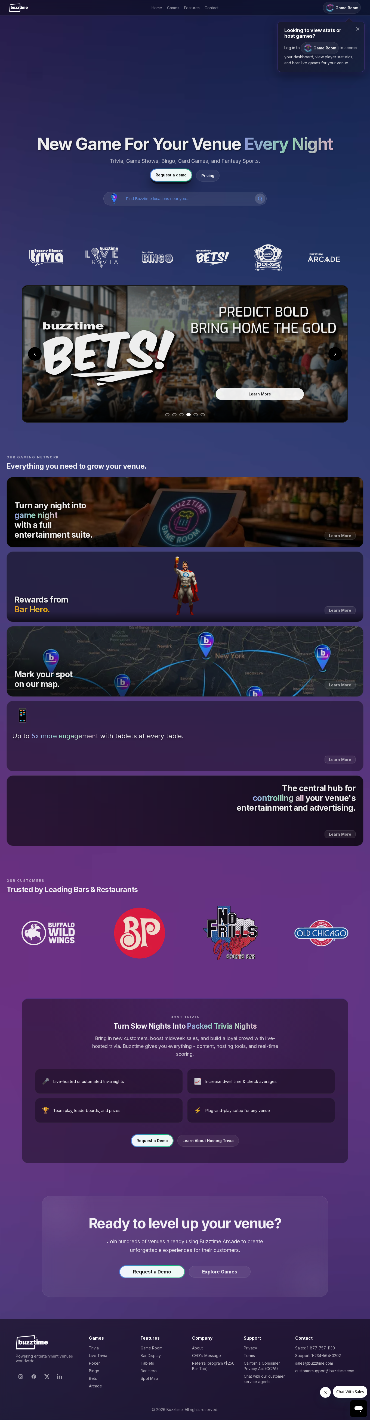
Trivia (94, 1348)
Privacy (250, 1348)
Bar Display (151, 1355)
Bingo (94, 1370)
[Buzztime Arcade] (323, 257)
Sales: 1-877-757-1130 (315, 1348)
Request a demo (171, 175)
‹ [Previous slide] (35, 353)
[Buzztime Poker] (268, 257)
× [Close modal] (358, 29)
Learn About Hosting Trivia (208, 1140)
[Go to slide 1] (167, 414)
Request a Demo (152, 1140)
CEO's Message (206, 1355)
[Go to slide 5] (195, 414)
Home (157, 7)
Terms (249, 1355)
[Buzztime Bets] (212, 257)
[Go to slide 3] (181, 414)
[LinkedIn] (60, 1376)
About (197, 1348)
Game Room (151, 1348)
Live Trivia (98, 1355)
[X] (47, 1376)
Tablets (147, 1363)
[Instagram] (21, 1376)
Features (192, 7)
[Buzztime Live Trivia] (102, 257)
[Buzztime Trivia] (46, 257)
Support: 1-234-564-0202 (318, 1355)
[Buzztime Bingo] (157, 257)
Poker (94, 1363)
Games (173, 7)
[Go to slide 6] (203, 414)
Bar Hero (149, 1370)
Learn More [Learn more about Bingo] (210, 396)
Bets (93, 1378)
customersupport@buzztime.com (324, 1370)
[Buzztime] (18, 8)
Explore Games (219, 1272)
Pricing (207, 175)
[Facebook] (34, 1376)
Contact (211, 7)
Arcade (95, 1386)
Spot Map (149, 1378)
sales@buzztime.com (314, 1363)
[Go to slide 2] (174, 414)
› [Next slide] (335, 353)
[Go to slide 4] (188, 414)
